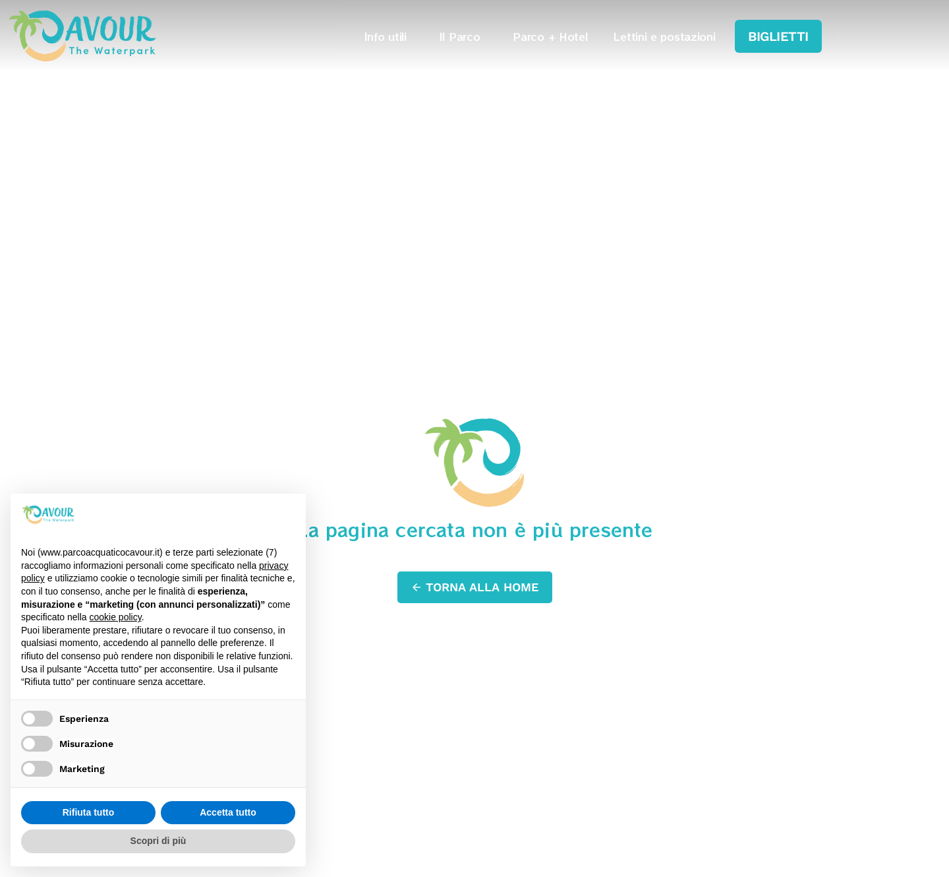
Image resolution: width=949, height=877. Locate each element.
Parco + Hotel (550, 36)
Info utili (388, 36)
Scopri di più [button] (158, 840)
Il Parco (463, 36)
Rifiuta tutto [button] (89, 812)
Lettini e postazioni (664, 36)
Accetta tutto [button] (228, 812)
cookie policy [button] (116, 617)
